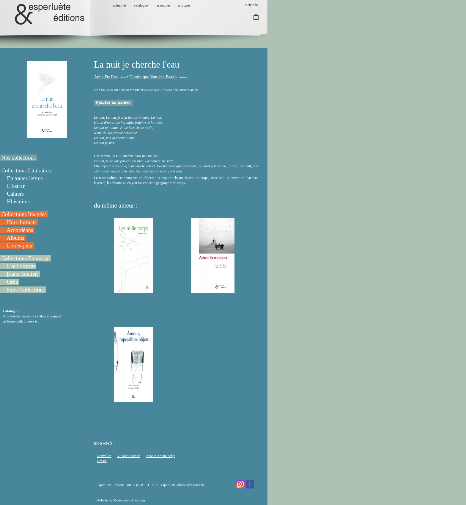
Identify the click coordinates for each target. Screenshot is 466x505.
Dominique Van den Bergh (153, 76)
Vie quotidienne (128, 456)
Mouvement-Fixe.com (129, 500)
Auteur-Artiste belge (160, 456)
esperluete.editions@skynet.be (182, 485)
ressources (162, 5)
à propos (184, 5)
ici (37, 321)
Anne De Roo (106, 76)
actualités (119, 5)
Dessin (102, 461)
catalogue (141, 5)
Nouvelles (104, 456)
